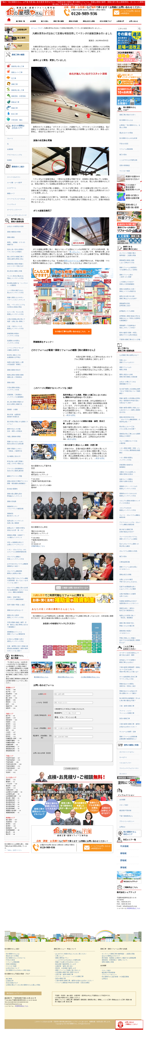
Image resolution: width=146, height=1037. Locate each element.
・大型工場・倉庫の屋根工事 (63, 974)
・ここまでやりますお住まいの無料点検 (67, 960)
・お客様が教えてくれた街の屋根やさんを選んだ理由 (22, 985)
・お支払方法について (12, 968)
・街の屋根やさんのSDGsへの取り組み (17, 970)
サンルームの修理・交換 (127, 731)
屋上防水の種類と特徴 (14, 271)
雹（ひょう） (74, 252)
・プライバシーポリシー (108, 974)
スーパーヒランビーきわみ (16, 199)
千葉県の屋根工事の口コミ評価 (129, 339)
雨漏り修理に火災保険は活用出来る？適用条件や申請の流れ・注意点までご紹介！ (129, 400)
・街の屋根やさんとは (12, 954)
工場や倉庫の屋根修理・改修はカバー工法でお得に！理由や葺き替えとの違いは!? (129, 669)
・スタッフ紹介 (105, 970)
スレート (10, 138)
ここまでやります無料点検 (128, 160)
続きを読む (71, 415)
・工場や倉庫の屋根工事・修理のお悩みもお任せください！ (74, 980)
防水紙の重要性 (12, 489)
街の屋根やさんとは (126, 120)
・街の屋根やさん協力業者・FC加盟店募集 (114, 976)
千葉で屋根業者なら (126, 816)
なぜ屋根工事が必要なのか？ (129, 355)
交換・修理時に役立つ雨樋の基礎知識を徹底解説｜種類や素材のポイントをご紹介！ (17, 648)
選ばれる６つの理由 (126, 133)
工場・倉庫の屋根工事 (126, 706)
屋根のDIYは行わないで (15, 610)
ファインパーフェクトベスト (129, 768)
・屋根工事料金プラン (61, 958)
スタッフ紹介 (123, 805)
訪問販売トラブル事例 (126, 311)
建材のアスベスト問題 (14, 476)
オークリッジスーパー (14, 210)
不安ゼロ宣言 (123, 144)
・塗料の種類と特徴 (107, 962)
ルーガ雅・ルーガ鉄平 (14, 182)
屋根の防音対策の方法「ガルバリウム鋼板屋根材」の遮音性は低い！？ (129, 419)
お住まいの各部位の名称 (15, 226)
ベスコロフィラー (125, 763)
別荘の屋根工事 (124, 718)
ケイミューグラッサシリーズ (16, 215)
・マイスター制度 (10, 966)
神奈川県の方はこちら (66, 677)
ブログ (40, 28)
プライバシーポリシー (126, 821)
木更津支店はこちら (133, 908)
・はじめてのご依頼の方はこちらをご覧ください (70, 954)
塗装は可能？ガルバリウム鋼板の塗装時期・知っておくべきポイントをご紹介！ (17, 580)
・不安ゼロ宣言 (10, 960)
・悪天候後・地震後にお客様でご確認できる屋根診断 (118, 958)
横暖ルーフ (11, 193)
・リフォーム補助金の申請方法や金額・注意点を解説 (71, 982)
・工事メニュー (59, 956)
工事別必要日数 (124, 562)
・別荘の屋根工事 (60, 978)
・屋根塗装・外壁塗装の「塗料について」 (114, 960)
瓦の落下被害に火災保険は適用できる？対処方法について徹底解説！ (129, 391)
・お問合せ (104, 979)
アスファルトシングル (14, 155)
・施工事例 (8, 979)
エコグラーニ (11, 188)
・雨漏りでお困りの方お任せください (66, 962)
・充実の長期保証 (10, 964)
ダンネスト (123, 774)
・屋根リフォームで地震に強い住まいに (67, 970)
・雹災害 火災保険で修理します (65, 968)
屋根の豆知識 (11, 501)
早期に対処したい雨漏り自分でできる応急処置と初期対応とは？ (129, 640)
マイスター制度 (124, 171)
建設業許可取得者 (125, 810)
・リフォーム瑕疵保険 (12, 962)
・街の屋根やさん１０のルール (15, 958)
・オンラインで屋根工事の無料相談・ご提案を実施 (117, 954)
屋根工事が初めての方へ (127, 115)
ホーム (33, 28)
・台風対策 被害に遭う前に (63, 966)
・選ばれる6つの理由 (12, 956)
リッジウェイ (11, 204)
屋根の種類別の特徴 (14, 232)
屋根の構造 (11, 237)
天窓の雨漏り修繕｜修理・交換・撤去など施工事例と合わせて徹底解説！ (17, 624)
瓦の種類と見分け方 (14, 456)
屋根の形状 (11, 382)
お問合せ (122, 827)
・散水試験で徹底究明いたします (65, 964)
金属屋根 (10, 149)
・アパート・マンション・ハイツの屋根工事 (68, 976)
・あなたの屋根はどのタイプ (110, 956)
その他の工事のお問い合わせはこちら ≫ (72, 331)
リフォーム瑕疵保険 (126, 149)
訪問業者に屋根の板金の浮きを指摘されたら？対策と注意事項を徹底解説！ (129, 318)
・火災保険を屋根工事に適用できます (66, 972)
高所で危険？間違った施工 (16, 605)
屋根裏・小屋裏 (12, 409)
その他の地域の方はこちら (90, 677)
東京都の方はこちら (41, 677)
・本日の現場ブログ (11, 983)
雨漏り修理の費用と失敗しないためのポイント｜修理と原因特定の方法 (129, 410)
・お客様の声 (9, 981)
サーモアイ (123, 757)
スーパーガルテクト (14, 177)
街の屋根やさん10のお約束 (128, 138)
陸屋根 (9, 160)
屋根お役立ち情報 (125, 574)
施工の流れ (123, 154)
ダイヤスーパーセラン (126, 752)
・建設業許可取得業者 (107, 972)
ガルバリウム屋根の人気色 (128, 551)
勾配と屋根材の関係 (14, 436)
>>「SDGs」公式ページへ (13, 850)
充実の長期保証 (124, 165)
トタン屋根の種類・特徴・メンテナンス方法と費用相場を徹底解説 (129, 450)
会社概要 (122, 799)
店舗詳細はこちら (38, 546)
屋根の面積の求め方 (14, 370)
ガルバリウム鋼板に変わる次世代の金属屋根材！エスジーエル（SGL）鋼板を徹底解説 (17, 590)
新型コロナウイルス (72, 261)
